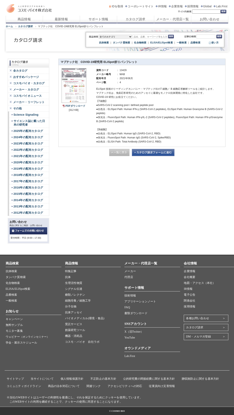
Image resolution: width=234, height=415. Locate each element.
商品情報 (24, 19)
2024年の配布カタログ (28, 137)
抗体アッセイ (73, 312)
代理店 (128, 277)
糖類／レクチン (75, 294)
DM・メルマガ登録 (198, 336)
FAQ (127, 307)
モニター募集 (14, 330)
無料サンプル (14, 325)
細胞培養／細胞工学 (78, 300)
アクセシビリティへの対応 (125, 386)
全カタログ (20, 70)
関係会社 (189, 300)
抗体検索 (104, 42)
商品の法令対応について (64, 386)
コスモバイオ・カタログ (29, 83)
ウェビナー (27, 336)
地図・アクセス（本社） (199, 283)
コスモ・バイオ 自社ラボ (82, 341)
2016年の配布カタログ (28, 187)
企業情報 (177, 6)
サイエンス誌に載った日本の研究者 (29, 122)
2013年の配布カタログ (28, 206)
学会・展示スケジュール (21, 342)
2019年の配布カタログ (28, 168)
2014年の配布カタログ (28, 200)
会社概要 (189, 277)
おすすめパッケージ (26, 77)
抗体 (68, 277)
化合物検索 (140, 42)
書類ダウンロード (135, 313)
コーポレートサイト (141, 6)
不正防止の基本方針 (103, 378)
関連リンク (94, 386)
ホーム (9, 26)
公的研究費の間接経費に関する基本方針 (149, 378)
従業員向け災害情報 (162, 386)
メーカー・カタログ (26, 89)
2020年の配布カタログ (28, 162)
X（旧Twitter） (134, 331)
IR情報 (162, 6)
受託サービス (73, 324)
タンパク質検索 (121, 42)
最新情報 (61, 19)
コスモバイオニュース (27, 95)
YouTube (129, 337)
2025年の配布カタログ (28, 131)
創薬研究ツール (75, 330)
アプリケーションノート (140, 301)
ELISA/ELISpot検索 (161, 42)
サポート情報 (98, 19)
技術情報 (130, 295)
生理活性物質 (73, 283)
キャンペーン (14, 319)
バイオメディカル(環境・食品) (84, 318)
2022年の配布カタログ (28, 149)
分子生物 (71, 306)
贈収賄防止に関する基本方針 (200, 378)
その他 (17, 108)
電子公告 (189, 294)
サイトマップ (15, 378)
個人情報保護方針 (72, 378)
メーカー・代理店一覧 (172, 19)
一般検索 (182, 42)
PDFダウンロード (75, 106)
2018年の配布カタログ (28, 175)
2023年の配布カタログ (28, 143)
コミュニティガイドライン (24, 386)
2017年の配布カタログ (28, 181)
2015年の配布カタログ (28, 193)
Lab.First (221, 6)
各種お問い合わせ (197, 318)
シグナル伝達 (73, 288)
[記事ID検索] (206, 36)
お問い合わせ (209, 19)
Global (207, 6)
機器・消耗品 (73, 335)
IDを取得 (117, 6)
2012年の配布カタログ (28, 212)
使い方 (215, 42)
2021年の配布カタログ (28, 156)
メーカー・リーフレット (29, 102)
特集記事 (71, 271)
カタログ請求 (135, 19)
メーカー (130, 271)
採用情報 (193, 6)
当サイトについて (42, 378)
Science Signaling (26, 114)
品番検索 (195, 42)
